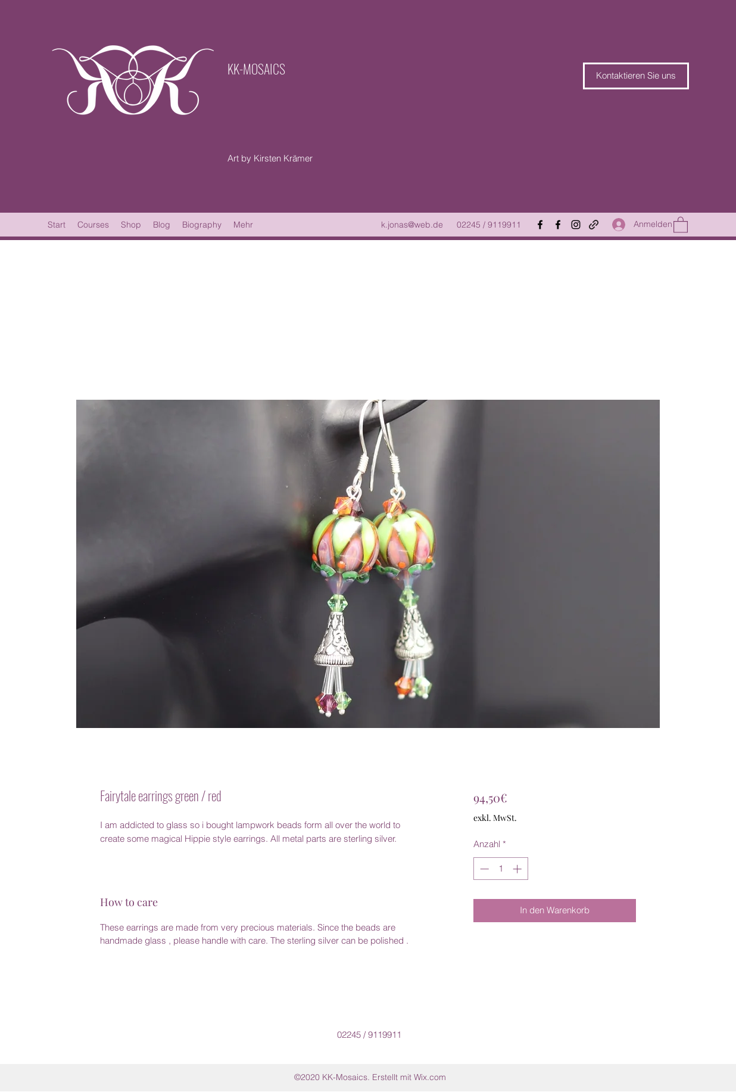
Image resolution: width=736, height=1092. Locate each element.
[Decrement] (483, 869)
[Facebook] (540, 225)
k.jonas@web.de (412, 224)
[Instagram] (576, 225)
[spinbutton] (500, 869)
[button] (636, 76)
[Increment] (518, 869)
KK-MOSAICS (256, 68)
